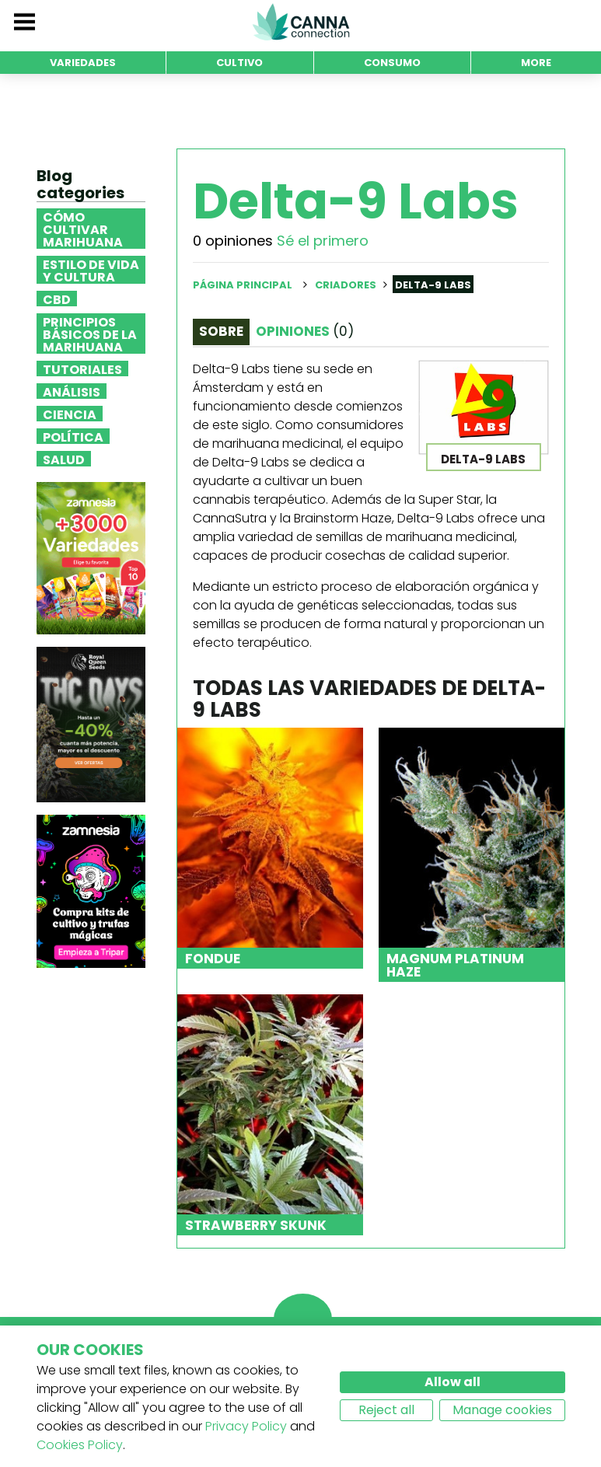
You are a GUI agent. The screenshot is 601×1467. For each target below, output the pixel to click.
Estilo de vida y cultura (91, 270)
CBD (57, 298)
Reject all (386, 1410)
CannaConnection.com (300, 22)
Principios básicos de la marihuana (90, 333)
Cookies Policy (80, 1445)
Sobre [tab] (221, 331)
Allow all (452, 1382)
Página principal (242, 285)
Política (73, 436)
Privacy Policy (246, 1426)
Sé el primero (323, 240)
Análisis (71, 391)
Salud (64, 458)
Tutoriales (82, 368)
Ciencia (69, 413)
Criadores (345, 285)
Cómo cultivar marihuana (83, 228)
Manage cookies (502, 1410)
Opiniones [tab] (305, 331)
